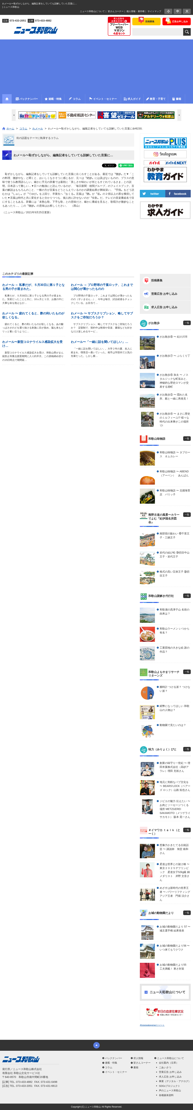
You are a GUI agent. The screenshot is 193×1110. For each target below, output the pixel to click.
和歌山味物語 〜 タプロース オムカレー (175, 454)
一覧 (187, 323)
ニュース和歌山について (92, 11)
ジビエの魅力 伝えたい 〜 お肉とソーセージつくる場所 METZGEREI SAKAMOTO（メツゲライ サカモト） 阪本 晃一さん (175, 809)
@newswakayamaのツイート (152, 1025)
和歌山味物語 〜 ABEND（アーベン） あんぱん (174, 473)
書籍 (135, 1067)
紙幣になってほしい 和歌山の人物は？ (174, 707)
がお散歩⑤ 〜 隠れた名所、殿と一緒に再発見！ (174, 396)
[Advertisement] (96, 65)
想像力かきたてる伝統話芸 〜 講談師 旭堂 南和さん (174, 849)
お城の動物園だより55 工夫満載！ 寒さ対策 (174, 966)
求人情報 (138, 1058)
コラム (108, 1067)
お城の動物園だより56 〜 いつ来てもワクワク (175, 947)
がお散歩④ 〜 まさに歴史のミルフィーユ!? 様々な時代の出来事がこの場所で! (175, 419)
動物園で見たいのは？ (173, 725)
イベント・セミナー (116, 1072)
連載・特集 (111, 1062)
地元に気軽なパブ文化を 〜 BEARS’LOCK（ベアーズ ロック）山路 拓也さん (175, 786)
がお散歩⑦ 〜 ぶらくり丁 (175, 355)
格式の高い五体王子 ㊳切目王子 (174, 573)
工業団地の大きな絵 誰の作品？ (174, 649)
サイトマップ (154, 11)
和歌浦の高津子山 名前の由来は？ (174, 611)
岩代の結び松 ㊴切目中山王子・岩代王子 (174, 554)
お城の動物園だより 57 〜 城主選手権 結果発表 (175, 928)
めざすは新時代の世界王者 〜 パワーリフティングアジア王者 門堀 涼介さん (175, 893)
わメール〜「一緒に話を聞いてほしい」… (99, 341)
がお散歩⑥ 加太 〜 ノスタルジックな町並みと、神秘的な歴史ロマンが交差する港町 (174, 380)
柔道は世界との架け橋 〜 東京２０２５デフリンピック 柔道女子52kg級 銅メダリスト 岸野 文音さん (175, 872)
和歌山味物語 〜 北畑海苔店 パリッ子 (175, 492)
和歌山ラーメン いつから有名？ (174, 630)
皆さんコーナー (116, 11)
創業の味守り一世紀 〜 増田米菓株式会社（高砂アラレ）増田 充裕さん (175, 766)
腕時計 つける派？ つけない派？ (175, 688)
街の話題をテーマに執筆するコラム (37, 137)
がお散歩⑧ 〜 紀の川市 (174, 336)
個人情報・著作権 (135, 11)
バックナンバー (113, 1058)
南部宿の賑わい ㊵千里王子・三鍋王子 (174, 535)
